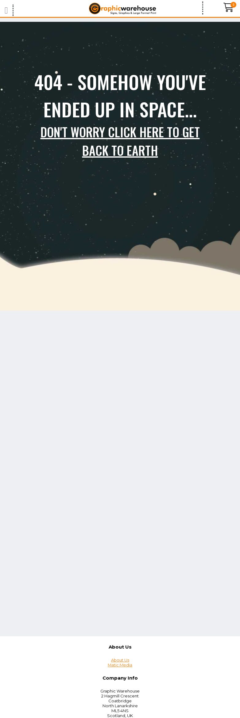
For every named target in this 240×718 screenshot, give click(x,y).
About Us (120, 659)
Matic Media (120, 664)
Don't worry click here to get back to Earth (120, 141)
